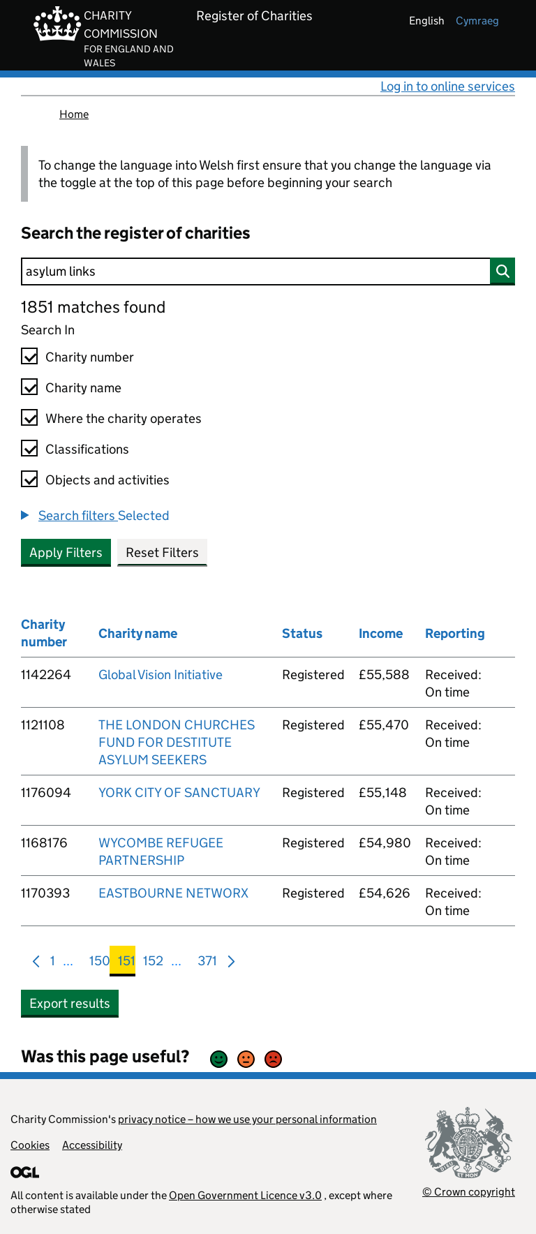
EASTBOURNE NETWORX (173, 893)
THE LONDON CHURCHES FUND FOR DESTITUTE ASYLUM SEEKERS (176, 742)
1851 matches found (93, 307)
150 (99, 963)
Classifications (87, 449)
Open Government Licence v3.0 (245, 1195)
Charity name (83, 388)
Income (381, 633)
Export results (69, 1003)
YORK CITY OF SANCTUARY (179, 793)
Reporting (455, 633)
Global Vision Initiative (160, 675)
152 (153, 963)
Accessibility (92, 1145)
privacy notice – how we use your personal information (247, 1119)
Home (74, 114)
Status (302, 633)
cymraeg (477, 20)
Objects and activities (107, 480)
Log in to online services (447, 86)
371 (207, 963)
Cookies (30, 1145)
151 (126, 963)
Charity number (89, 357)
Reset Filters (162, 552)
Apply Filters (66, 552)
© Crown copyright (468, 1191)
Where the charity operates (123, 418)
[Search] (268, 271)
